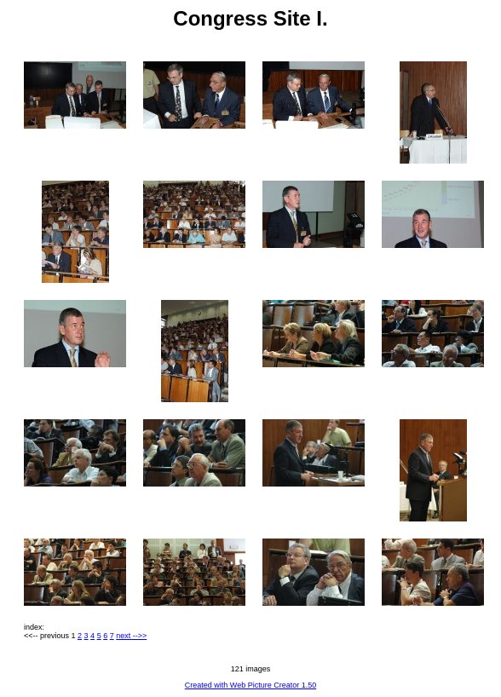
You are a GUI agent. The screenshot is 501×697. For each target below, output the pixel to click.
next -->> (131, 635)
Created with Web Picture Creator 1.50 (250, 685)
